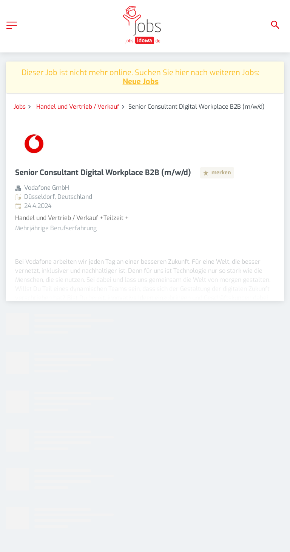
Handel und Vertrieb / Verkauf (77, 107)
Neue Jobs (141, 82)
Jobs (20, 107)
